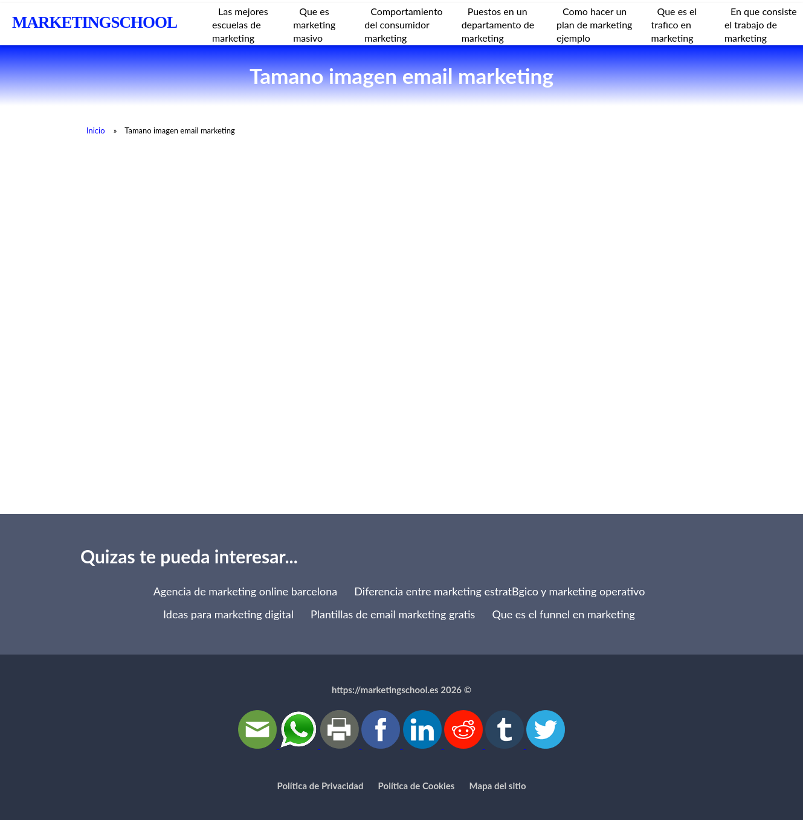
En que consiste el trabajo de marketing (760, 24)
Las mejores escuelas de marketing (240, 24)
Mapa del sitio (497, 785)
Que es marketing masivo (314, 24)
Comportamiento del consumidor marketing (403, 24)
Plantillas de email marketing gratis (393, 614)
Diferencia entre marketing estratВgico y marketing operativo (499, 591)
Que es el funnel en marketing (563, 614)
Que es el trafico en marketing (674, 24)
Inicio (95, 130)
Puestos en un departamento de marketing (498, 24)
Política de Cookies (416, 785)
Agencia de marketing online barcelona (245, 591)
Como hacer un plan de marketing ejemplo (594, 24)
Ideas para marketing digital (228, 614)
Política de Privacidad (320, 785)
